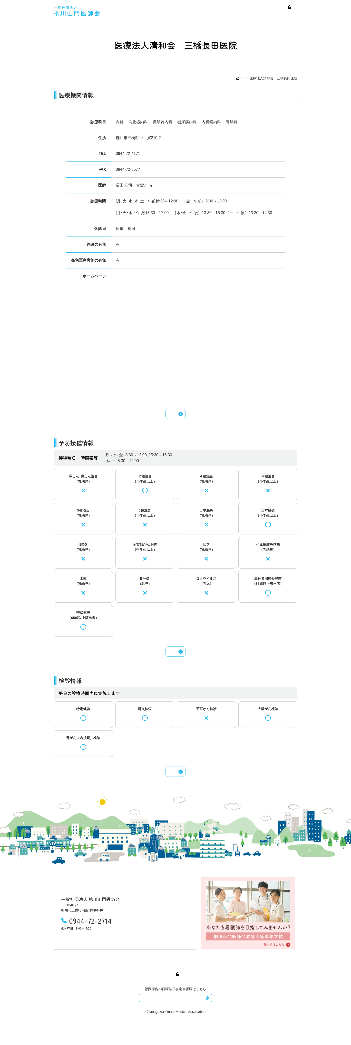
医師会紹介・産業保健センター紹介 (215, 7)
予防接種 (251, 14)
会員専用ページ (259, 7)
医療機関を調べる (230, 78)
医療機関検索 (186, 14)
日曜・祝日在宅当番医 (220, 14)
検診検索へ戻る (175, 786)
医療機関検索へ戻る (175, 417)
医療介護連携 (286, 14)
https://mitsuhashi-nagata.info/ (142, 276)
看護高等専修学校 (285, 7)
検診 (267, 14)
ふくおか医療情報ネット (175, 1018)
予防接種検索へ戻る (175, 660)
